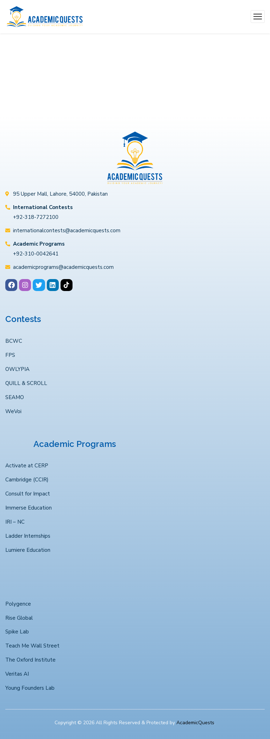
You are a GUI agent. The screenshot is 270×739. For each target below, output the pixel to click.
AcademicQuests (195, 722)
